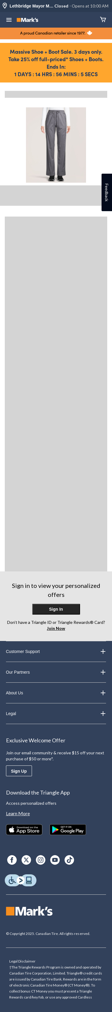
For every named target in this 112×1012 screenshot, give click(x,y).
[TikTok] (69, 860)
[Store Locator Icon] (5, 6)
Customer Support (56, 651)
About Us (56, 693)
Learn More (18, 813)
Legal (56, 714)
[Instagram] (40, 860)
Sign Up (19, 771)
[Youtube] (55, 860)
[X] (26, 860)
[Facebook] (12, 860)
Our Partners (56, 672)
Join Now (56, 628)
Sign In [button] (56, 609)
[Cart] (103, 20)
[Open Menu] (9, 20)
